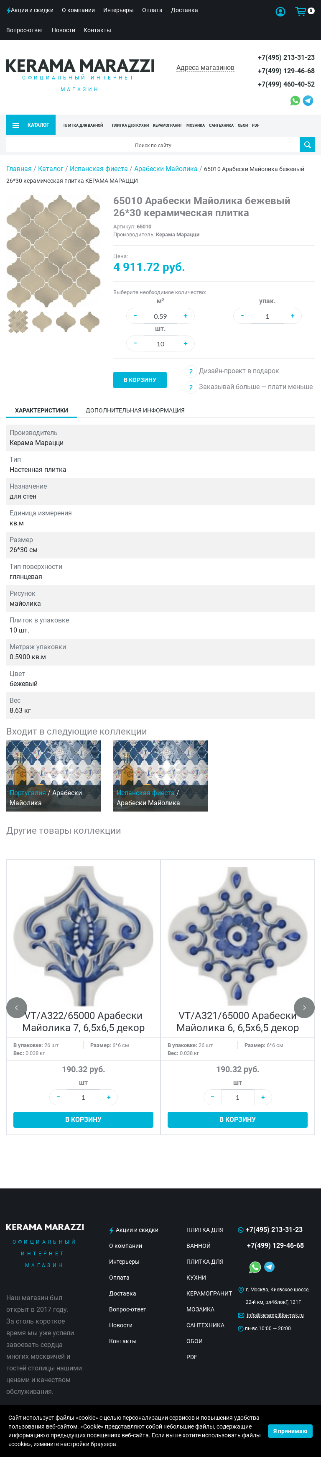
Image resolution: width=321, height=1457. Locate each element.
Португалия (28, 792)
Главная (19, 169)
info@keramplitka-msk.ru (275, 1315)
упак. (267, 301)
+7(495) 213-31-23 (286, 57)
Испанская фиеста (100, 169)
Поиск (307, 145)
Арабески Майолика (166, 169)
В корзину (140, 379)
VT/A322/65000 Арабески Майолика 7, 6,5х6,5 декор (83, 1021)
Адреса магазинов (205, 68)
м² (160, 301)
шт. (160, 329)
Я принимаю (290, 1431)
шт (83, 1082)
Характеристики (41, 410)
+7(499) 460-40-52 (286, 84)
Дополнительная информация (135, 410)
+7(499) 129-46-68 (286, 71)
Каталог (51, 169)
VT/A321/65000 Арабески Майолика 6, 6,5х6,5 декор (237, 1021)
